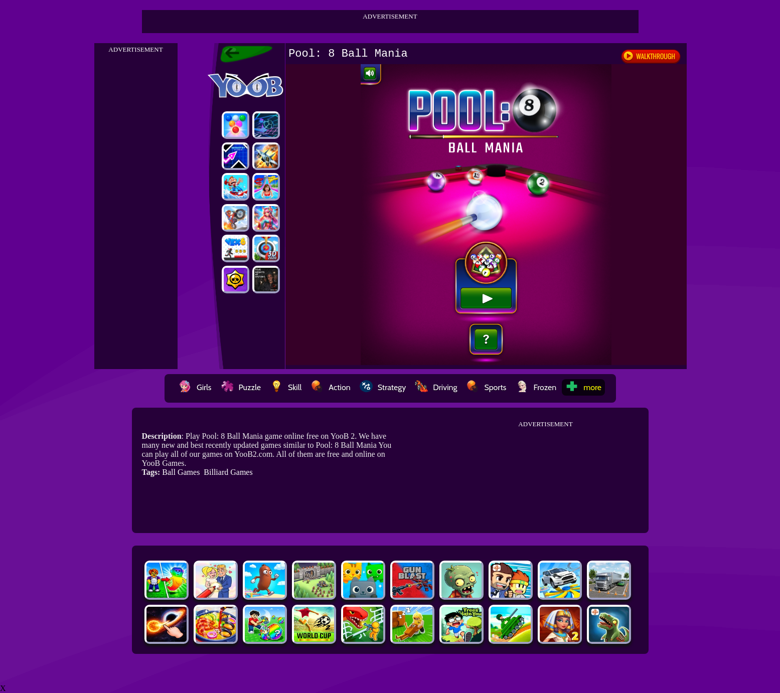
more (583, 387)
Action (330, 387)
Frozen (536, 387)
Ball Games (181, 472)
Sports (486, 387)
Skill (285, 387)
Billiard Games (228, 472)
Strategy (383, 387)
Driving (436, 387)
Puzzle (241, 387)
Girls (195, 387)
